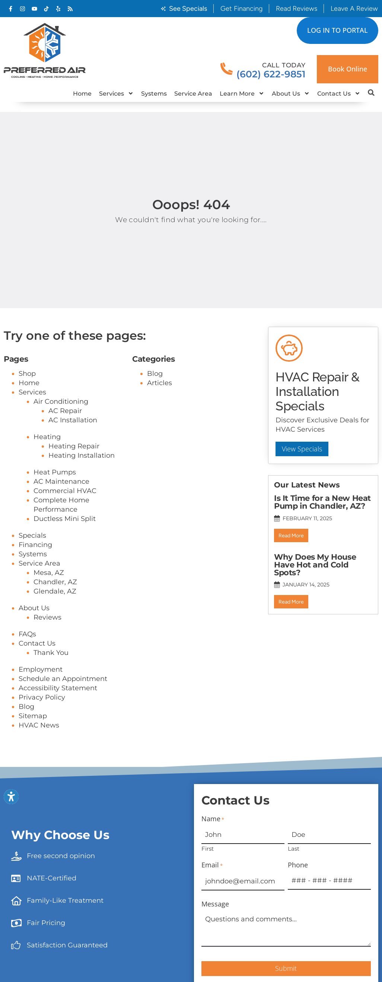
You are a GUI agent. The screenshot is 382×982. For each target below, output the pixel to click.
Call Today (284, 65)
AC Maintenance (61, 481)
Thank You (51, 653)
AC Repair (65, 411)
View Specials (302, 450)
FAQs (27, 634)
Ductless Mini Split (65, 519)
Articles (159, 383)
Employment (41, 669)
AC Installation (72, 420)
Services (116, 93)
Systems (154, 93)
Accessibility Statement (58, 688)
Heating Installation (81, 455)
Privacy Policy (42, 697)
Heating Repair (73, 446)
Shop (27, 374)
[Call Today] (226, 69)
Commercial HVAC (65, 491)
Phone (298, 865)
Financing (35, 545)
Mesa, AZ (49, 573)
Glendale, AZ (55, 591)
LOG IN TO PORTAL (337, 30)
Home (82, 93)
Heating (47, 437)
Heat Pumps (55, 472)
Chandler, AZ (55, 582)
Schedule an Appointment (63, 679)
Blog (26, 707)
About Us (291, 93)
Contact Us (338, 93)
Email (212, 865)
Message (215, 904)
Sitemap (33, 716)
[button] (371, 93)
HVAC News (39, 725)
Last (293, 848)
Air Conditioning (61, 401)
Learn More (242, 93)
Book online (347, 68)
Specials (32, 535)
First (207, 848)
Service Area (193, 93)
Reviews (47, 617)
